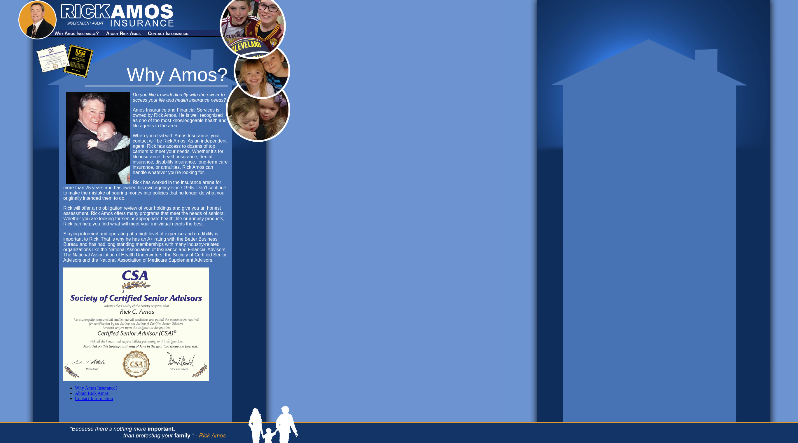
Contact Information (168, 33)
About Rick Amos (123, 33)
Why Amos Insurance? (77, 33)
